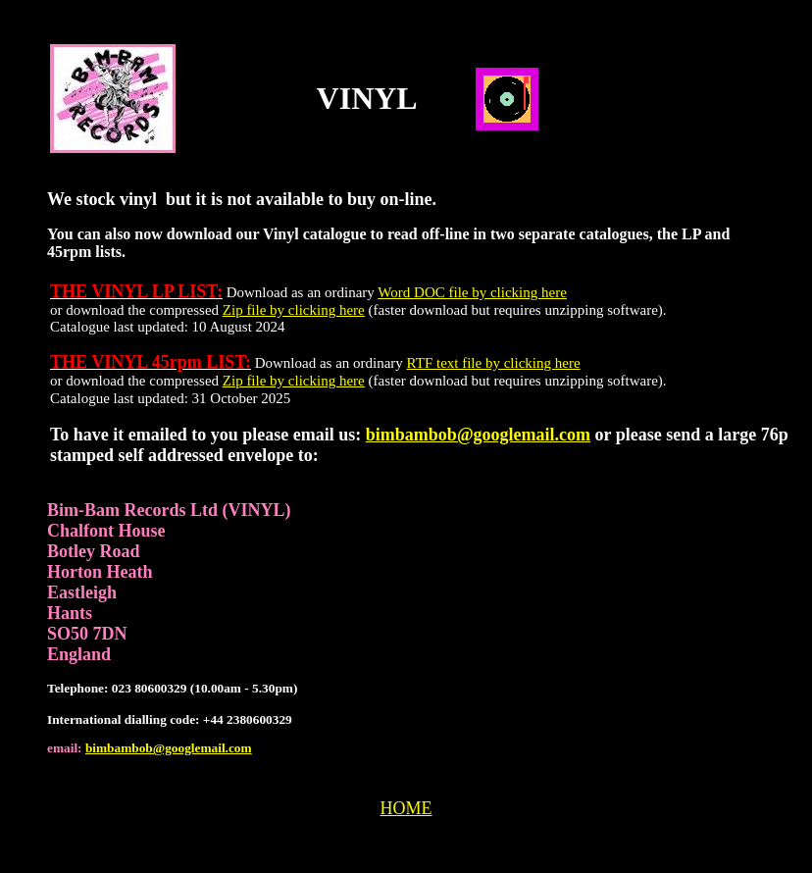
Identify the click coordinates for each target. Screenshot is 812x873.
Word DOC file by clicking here (472, 292)
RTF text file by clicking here (494, 363)
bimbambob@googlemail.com (478, 434)
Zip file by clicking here (294, 310)
